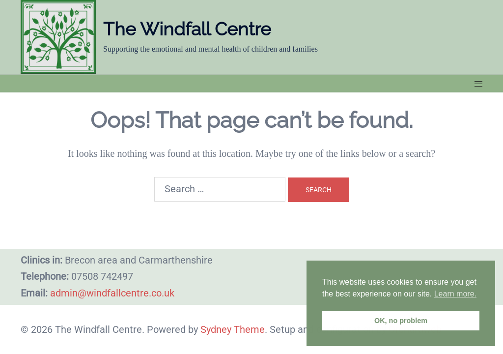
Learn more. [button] (455, 294)
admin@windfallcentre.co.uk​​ (112, 293)
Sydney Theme (232, 329)
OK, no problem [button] (400, 320)
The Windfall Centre (189, 29)
